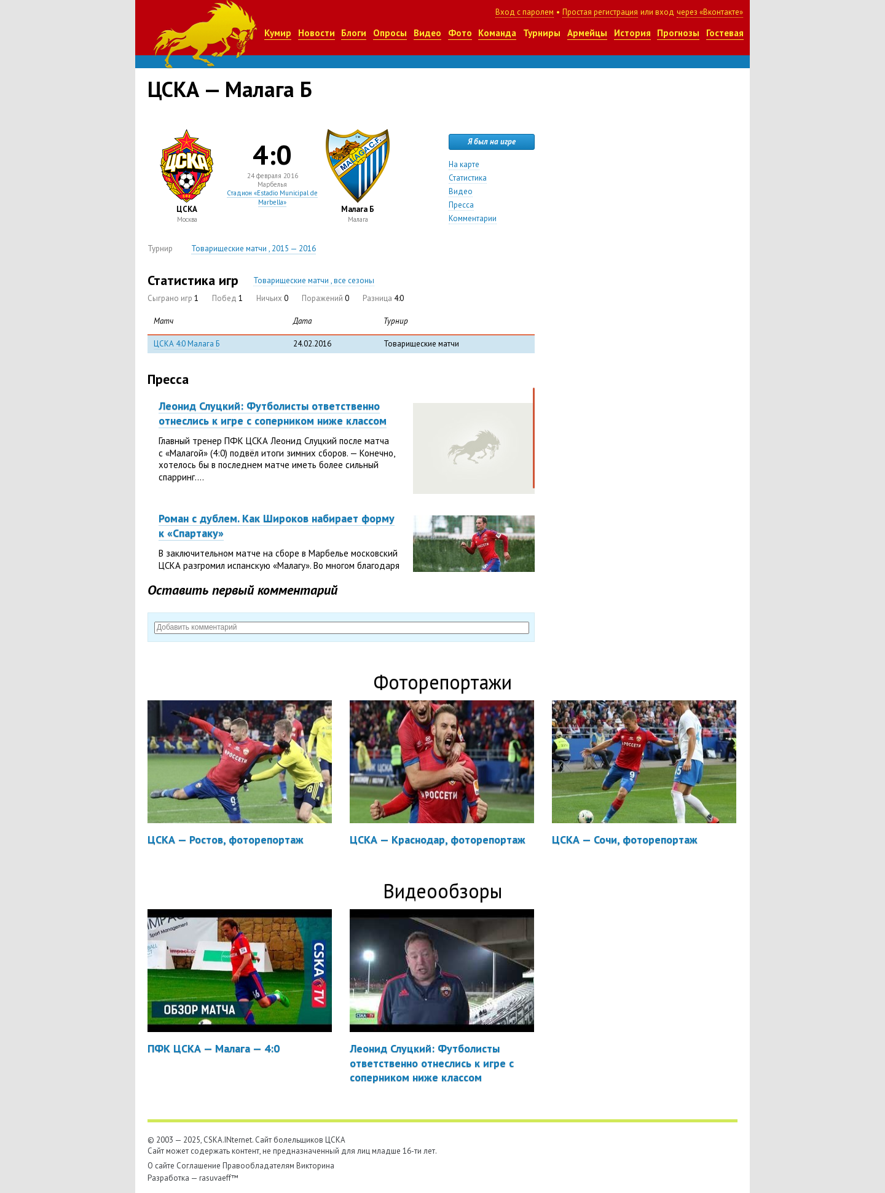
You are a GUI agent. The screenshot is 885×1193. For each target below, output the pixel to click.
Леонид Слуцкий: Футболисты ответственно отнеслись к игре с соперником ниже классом (273, 413)
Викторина (315, 1165)
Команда (497, 33)
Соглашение (198, 1165)
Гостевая (725, 33)
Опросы (390, 33)
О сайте (161, 1165)
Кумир (277, 33)
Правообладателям (258, 1165)
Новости (316, 33)
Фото (460, 33)
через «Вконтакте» (710, 12)
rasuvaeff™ (218, 1178)
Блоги (353, 33)
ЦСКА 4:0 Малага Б (186, 343)
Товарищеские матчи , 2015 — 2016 (253, 248)
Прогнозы (678, 33)
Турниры (541, 33)
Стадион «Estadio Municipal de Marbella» (272, 197)
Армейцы (587, 33)
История (632, 33)
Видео (427, 33)
